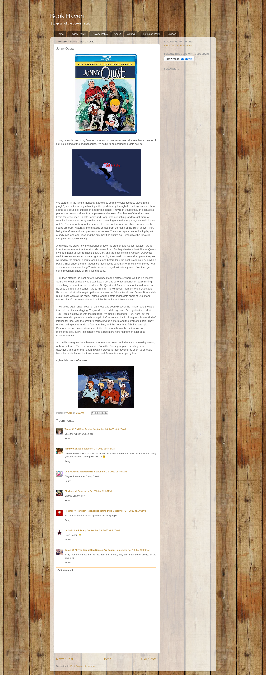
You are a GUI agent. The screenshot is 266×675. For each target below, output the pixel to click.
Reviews (171, 33)
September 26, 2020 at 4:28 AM (103, 530)
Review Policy (78, 33)
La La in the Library (75, 530)
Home (60, 33)
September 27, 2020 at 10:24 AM (133, 550)
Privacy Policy (100, 33)
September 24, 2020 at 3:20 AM (109, 429)
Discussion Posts (150, 33)
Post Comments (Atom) (82, 666)
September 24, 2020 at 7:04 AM (110, 471)
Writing (131, 33)
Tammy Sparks (73, 448)
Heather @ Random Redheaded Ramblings (88, 511)
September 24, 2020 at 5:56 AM (98, 448)
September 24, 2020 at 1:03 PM (129, 511)
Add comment (65, 570)
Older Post (148, 659)
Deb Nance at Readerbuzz (79, 471)
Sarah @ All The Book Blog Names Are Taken (90, 550)
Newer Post (64, 659)
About (117, 33)
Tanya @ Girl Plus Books (78, 429)
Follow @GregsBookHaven (178, 45)
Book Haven (67, 15)
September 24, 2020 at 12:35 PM (95, 491)
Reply (68, 438)
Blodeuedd (71, 491)
